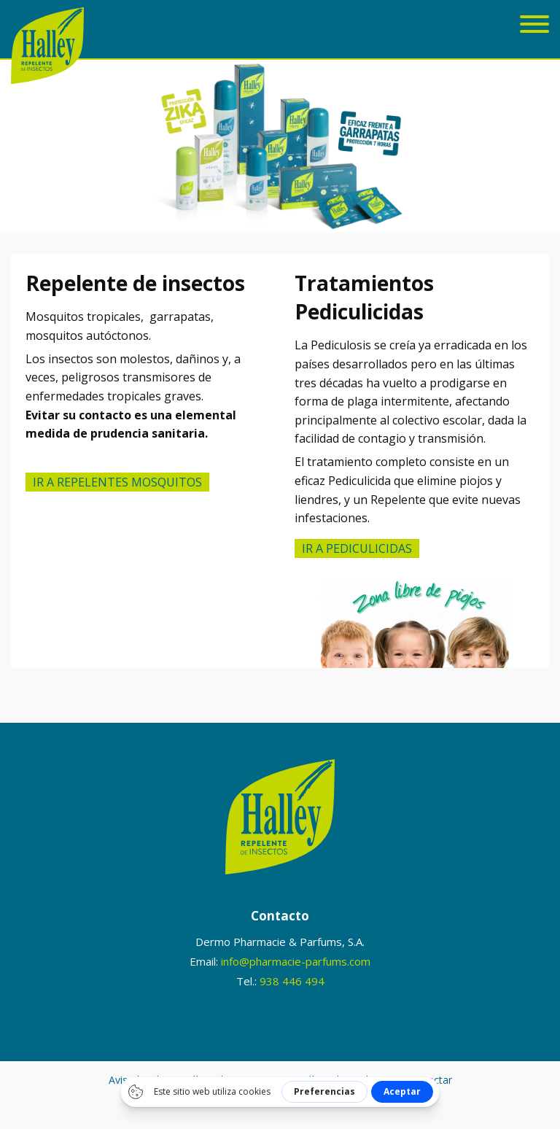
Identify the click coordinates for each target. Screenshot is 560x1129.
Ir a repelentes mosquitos (117, 482)
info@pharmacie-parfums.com (295, 961)
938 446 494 (292, 981)
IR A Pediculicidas (357, 548)
